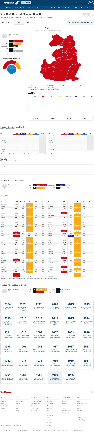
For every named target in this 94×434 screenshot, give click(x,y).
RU (83, 2)
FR (81, 2)
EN (76, 2)
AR (79, 2)
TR (74, 2)
